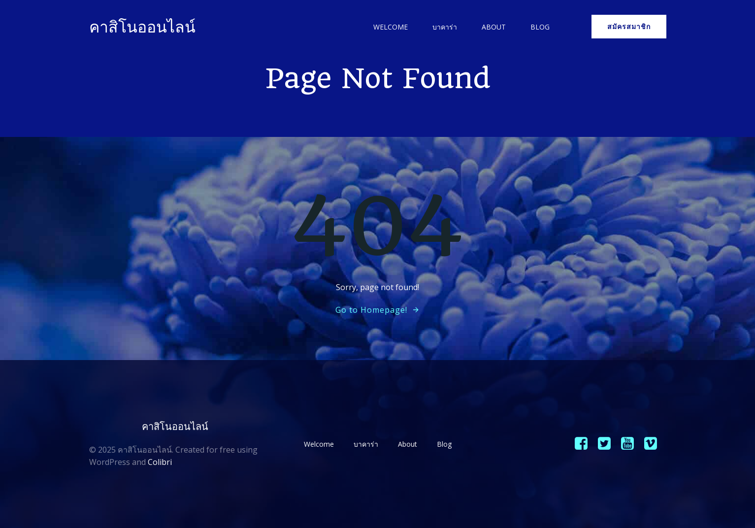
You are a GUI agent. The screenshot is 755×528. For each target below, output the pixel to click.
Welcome (390, 27)
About (494, 27)
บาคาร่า (444, 27)
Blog (540, 27)
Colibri (160, 462)
